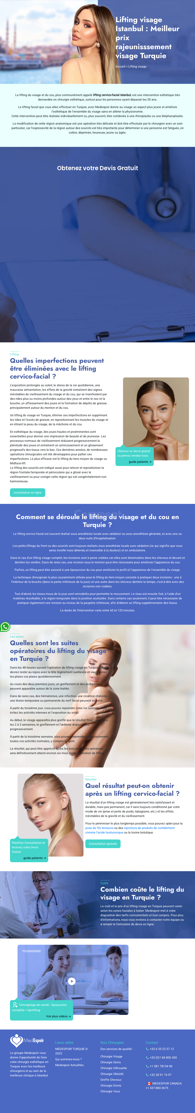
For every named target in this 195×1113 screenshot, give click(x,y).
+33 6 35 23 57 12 (160, 1049)
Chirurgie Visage (111, 1056)
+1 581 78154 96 (159, 1066)
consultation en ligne (28, 492)
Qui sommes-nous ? (68, 1059)
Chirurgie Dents (110, 1085)
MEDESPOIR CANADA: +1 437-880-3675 (164, 1085)
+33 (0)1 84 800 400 (161, 1057)
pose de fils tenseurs (99, 828)
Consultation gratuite (103, 844)
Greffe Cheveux (111, 1080)
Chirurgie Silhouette (113, 1068)
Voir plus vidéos (58, 1016)
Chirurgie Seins (110, 1062)
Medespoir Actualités (69, 1065)
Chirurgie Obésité (112, 1074)
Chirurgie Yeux (110, 1091)
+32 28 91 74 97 (158, 1075)
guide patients (140, 462)
